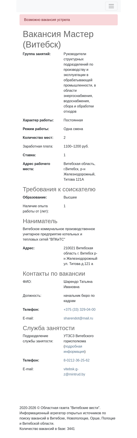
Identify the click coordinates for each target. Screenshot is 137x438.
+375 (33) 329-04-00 (79, 309)
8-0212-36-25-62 (77, 360)
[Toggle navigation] (111, 6)
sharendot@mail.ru (78, 318)
